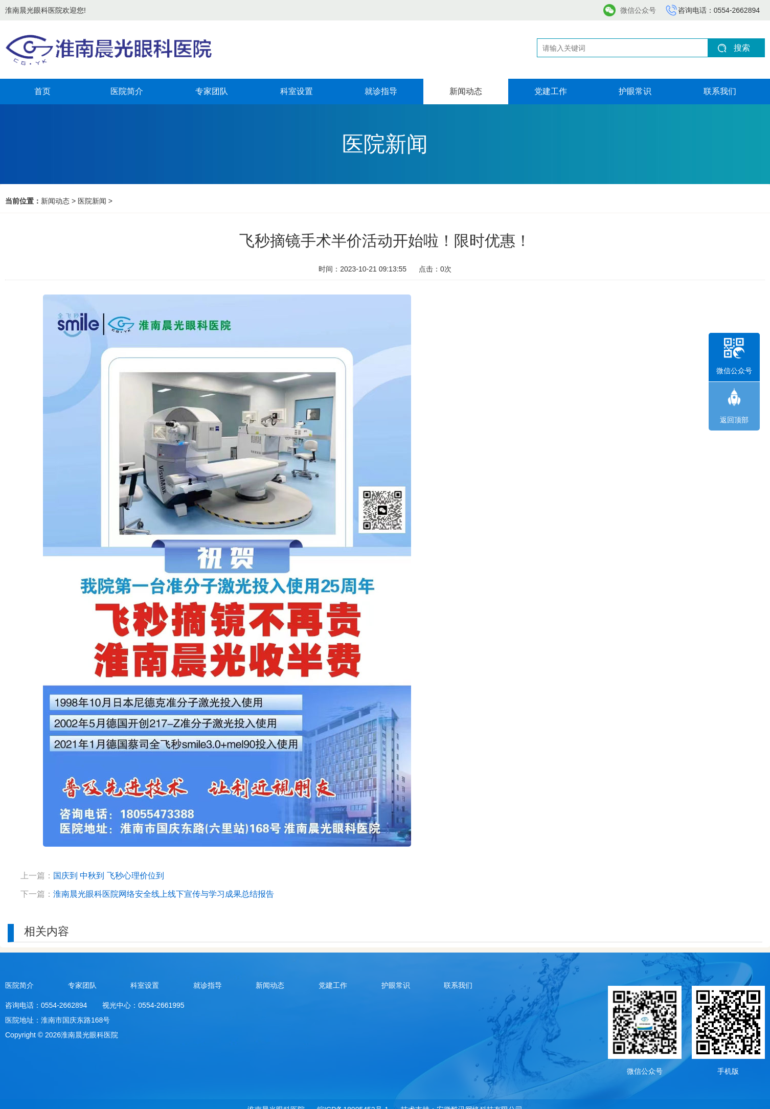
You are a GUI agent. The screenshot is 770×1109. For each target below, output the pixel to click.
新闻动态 (465, 91)
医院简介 (126, 91)
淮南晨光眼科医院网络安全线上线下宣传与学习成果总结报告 (163, 894)
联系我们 (720, 91)
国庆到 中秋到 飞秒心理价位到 (108, 875)
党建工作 (550, 91)
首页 (42, 91)
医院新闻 (92, 201)
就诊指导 (381, 91)
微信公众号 (638, 10)
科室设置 (296, 91)
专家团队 (211, 91)
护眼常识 (635, 91)
